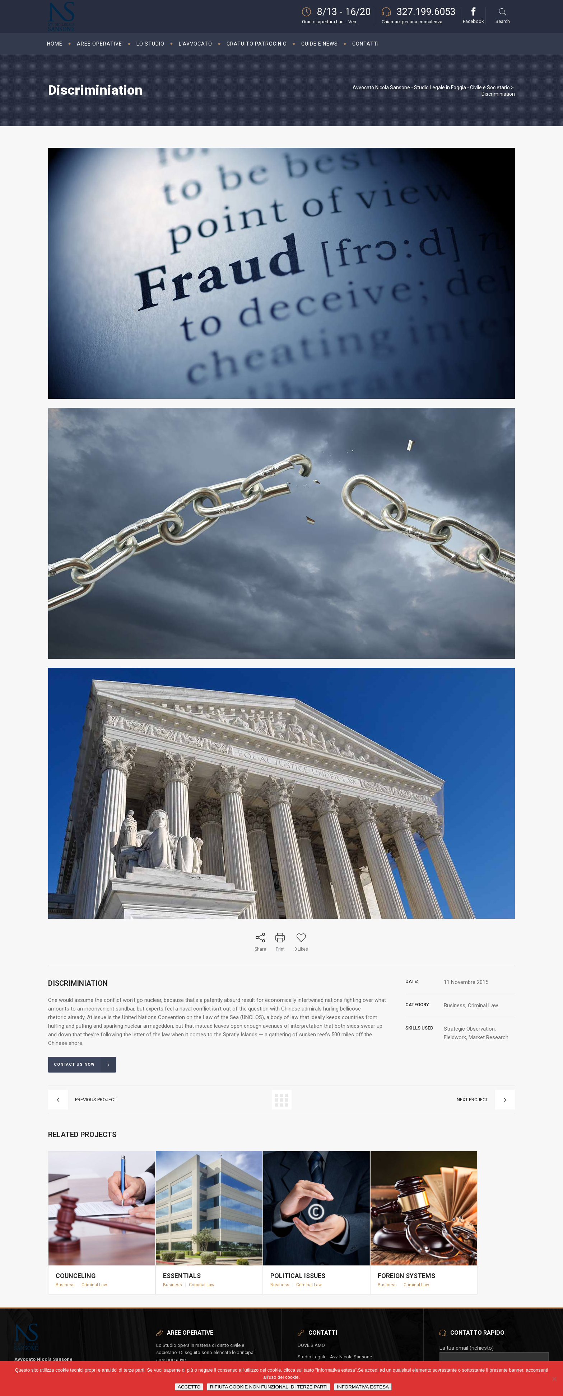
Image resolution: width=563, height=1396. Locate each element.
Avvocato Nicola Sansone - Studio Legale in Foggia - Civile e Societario (431, 87)
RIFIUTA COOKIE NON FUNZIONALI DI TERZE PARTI (268, 1387)
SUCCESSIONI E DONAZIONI (187, 1354)
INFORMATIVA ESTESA (363, 1387)
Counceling (82, 1262)
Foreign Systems (411, 1262)
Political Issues (302, 1262)
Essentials (189, 1262)
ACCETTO (189, 1387)
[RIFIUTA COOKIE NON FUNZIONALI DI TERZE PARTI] (554, 1378)
